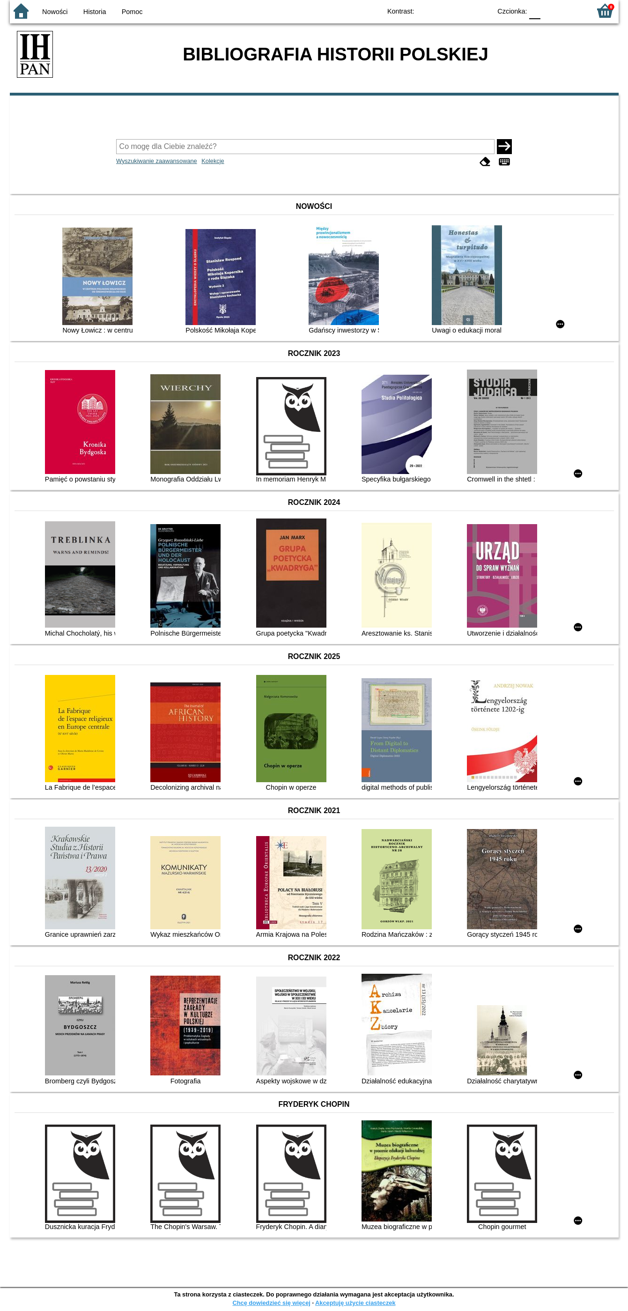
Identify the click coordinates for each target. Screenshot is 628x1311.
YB (462, 11)
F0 (535, 11)
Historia (94, 11)
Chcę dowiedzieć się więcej (271, 1302)
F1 (551, 11)
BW (444, 11)
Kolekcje (212, 160)
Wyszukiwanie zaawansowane (156, 160)
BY (482, 11)
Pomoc (132, 11)
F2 (573, 11)
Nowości (54, 11)
